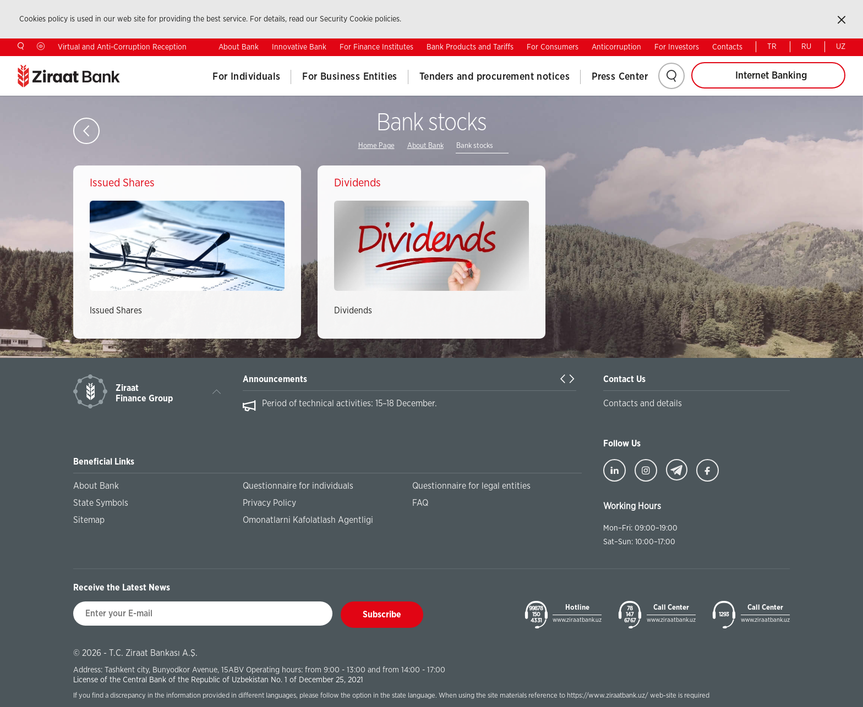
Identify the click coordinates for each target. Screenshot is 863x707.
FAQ (420, 503)
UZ (840, 47)
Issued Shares (116, 310)
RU (806, 47)
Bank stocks (474, 146)
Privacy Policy (269, 503)
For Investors (676, 47)
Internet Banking (771, 76)
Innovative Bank (299, 47)
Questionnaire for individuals (298, 486)
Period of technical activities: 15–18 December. (349, 403)
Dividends (353, 310)
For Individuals (246, 77)
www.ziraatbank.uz (577, 620)
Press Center (620, 77)
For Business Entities (349, 77)
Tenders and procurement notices (494, 77)
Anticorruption (616, 47)
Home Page (376, 146)
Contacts (727, 47)
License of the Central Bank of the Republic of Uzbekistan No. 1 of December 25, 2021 (218, 680)
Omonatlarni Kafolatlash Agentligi (308, 520)
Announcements (275, 379)
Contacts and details (642, 403)
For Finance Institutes (376, 47)
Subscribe (382, 614)
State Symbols (100, 503)
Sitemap (89, 520)
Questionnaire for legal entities (471, 486)
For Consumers (552, 47)
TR (772, 47)
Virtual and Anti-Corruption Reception (122, 47)
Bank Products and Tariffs (470, 47)
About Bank (239, 47)
